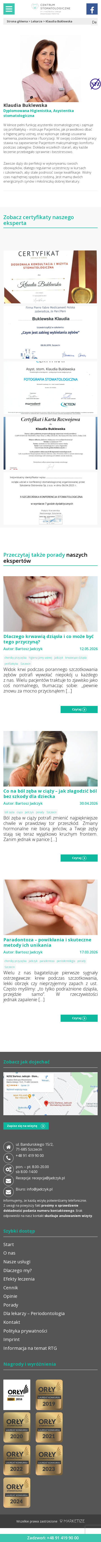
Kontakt (11, 1322)
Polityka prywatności (25, 1331)
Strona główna (17, 21)
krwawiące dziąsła (76, 658)
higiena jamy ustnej (40, 658)
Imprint (11, 1339)
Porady (10, 1305)
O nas (9, 1253)
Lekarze (36, 21)
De (94, 22)
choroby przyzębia (15, 658)
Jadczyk (58, 658)
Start (8, 1244)
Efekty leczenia (19, 1279)
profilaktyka (11, 664)
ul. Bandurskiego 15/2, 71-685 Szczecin (34, 1147)
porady (40, 812)
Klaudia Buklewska (59, 21)
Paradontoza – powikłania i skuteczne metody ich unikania (47, 942)
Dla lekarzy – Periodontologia (34, 1313)
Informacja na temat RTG (30, 1348)
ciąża (20, 812)
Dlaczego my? (17, 1270)
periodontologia (66, 961)
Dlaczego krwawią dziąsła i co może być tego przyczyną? (48, 639)
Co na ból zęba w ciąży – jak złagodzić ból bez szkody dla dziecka (50, 793)
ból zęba (9, 812)
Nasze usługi (16, 1262)
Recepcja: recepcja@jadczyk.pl (40, 1177)
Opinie (10, 1296)
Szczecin (25, 664)
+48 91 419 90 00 (30, 1155)
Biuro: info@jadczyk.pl (34, 1189)
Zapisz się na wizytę (26, 1126)
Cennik (10, 1288)
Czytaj (79, 709)
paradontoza (47, 961)
